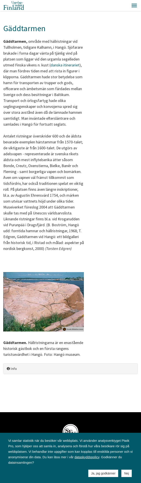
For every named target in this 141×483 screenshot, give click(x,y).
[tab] (70, 369)
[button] (134, 5)
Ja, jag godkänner (103, 473)
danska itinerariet (65, 65)
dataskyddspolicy (86, 457)
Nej (126, 473)
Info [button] (12, 368)
